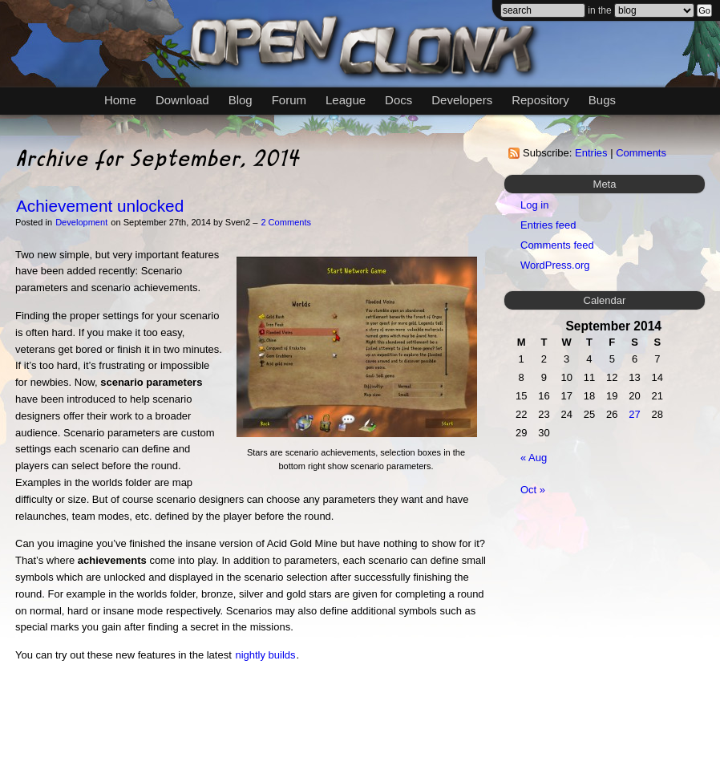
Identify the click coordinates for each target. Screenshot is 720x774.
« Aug (533, 458)
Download (182, 100)
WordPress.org (554, 265)
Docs (398, 100)
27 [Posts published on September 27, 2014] (634, 414)
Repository (540, 100)
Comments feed (557, 245)
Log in (534, 205)
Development (81, 222)
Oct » (532, 490)
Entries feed (548, 225)
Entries (591, 153)
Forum (289, 100)
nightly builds (265, 655)
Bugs (602, 100)
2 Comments (286, 222)
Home (120, 100)
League (346, 100)
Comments (641, 153)
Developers (461, 100)
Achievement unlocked (100, 206)
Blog (241, 100)
